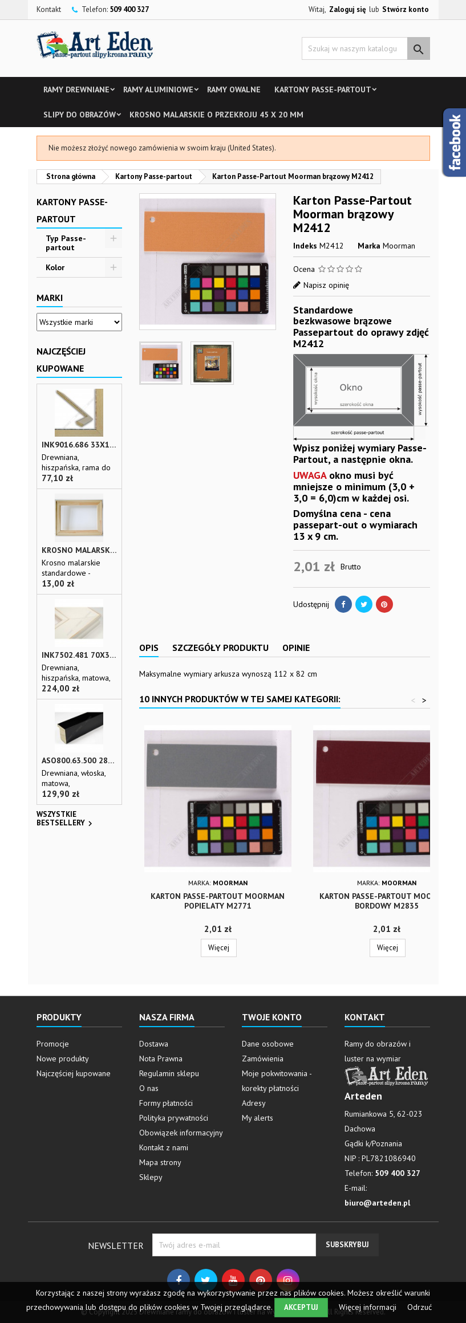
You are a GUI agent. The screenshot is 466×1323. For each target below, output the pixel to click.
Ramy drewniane (76, 89)
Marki (50, 297)
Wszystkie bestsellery (66, 820)
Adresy (254, 1103)
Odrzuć (419, 1307)
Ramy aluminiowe (158, 89)
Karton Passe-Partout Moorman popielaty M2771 (218, 901)
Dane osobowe (268, 1044)
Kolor (55, 267)
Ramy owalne (234, 89)
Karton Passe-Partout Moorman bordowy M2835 (386, 901)
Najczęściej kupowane (74, 1073)
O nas (149, 1088)
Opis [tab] (149, 647)
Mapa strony (160, 1162)
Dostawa (153, 1044)
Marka (369, 246)
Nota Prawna (161, 1058)
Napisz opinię (326, 285)
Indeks (305, 246)
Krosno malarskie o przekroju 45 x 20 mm (216, 114)
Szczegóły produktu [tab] (220, 647)
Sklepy (151, 1177)
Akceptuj (301, 1307)
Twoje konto (272, 1017)
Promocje (53, 1044)
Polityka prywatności (173, 1118)
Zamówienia (262, 1058)
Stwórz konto (405, 9)
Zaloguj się (347, 9)
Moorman (399, 246)
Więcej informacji (369, 1307)
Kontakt (49, 9)
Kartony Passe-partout (322, 89)
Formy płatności (166, 1103)
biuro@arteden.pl (377, 1203)
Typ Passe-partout (66, 243)
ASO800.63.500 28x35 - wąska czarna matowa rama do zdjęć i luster (79, 761)
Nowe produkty (63, 1058)
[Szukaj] (366, 48)
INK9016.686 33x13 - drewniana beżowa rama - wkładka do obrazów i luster (79, 445)
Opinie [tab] (296, 647)
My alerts (257, 1118)
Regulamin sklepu (169, 1073)
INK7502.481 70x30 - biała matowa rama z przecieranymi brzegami (79, 655)
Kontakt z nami (163, 1147)
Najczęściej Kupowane (61, 359)
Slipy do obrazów (79, 114)
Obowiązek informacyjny (181, 1132)
